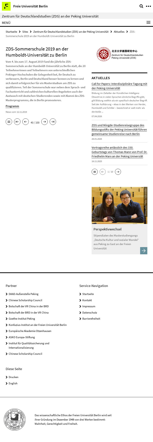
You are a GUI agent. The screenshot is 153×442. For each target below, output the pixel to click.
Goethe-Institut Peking (22, 318)
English (13, 383)
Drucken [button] (13, 377)
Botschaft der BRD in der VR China (29, 312)
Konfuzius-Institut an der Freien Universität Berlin (38, 325)
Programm (12, 106)
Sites (25, 31)
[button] (95, 172)
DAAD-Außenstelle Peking (23, 294)
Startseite (11, 31)
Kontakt (87, 300)
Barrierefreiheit (91, 318)
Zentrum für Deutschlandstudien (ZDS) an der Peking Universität (50, 16)
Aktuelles (119, 31)
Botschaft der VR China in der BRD (29, 306)
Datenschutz (89, 312)
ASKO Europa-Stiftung (22, 337)
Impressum (88, 306)
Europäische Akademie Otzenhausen (30, 331)
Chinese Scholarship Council (25, 300)
